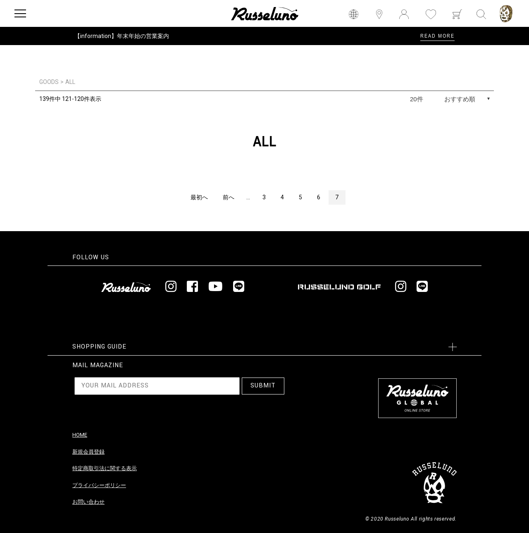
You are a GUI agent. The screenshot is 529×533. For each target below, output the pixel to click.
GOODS (49, 82)
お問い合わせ (88, 502)
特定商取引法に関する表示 (104, 468)
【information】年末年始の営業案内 (121, 36)
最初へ (199, 197)
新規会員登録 (88, 452)
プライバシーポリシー (99, 485)
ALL (70, 82)
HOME (79, 435)
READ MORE (437, 35)
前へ (228, 197)
